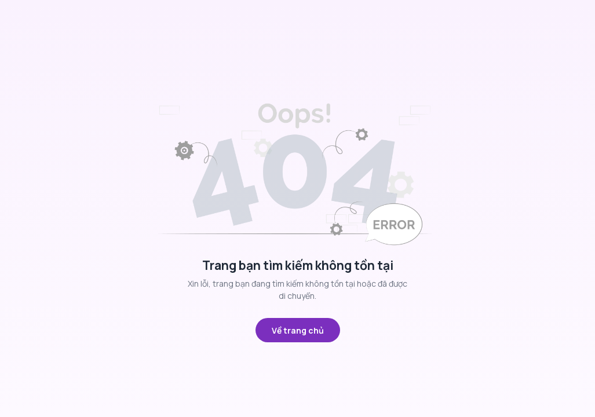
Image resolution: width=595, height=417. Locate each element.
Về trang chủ (298, 330)
